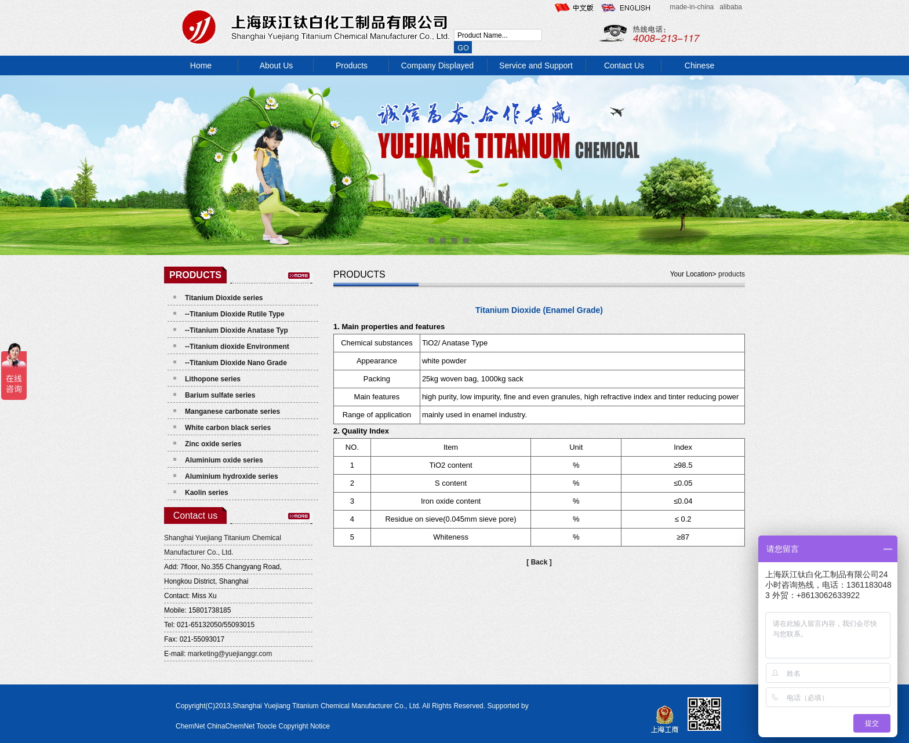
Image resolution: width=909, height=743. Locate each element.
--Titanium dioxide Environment (237, 347)
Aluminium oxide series (224, 460)
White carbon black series (228, 428)
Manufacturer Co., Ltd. (198, 552)
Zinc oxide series (213, 444)
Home (201, 65)
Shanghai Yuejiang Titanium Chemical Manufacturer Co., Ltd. (327, 706)
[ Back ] (538, 562)
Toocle (266, 726)
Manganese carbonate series (232, 411)
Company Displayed (437, 65)
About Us (276, 65)
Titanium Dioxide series (224, 298)
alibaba (730, 7)
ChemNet (190, 726)
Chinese (699, 65)
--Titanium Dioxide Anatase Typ (236, 330)
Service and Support (536, 65)
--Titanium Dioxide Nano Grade (236, 363)
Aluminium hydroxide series (231, 476)
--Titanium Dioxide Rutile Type (235, 314)
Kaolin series (206, 493)
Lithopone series (213, 379)
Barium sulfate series (220, 395)
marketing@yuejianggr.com (230, 654)
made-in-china (692, 7)
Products (352, 65)
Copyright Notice (304, 726)
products (731, 274)
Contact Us (624, 65)
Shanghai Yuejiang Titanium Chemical (222, 538)
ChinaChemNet (230, 726)
